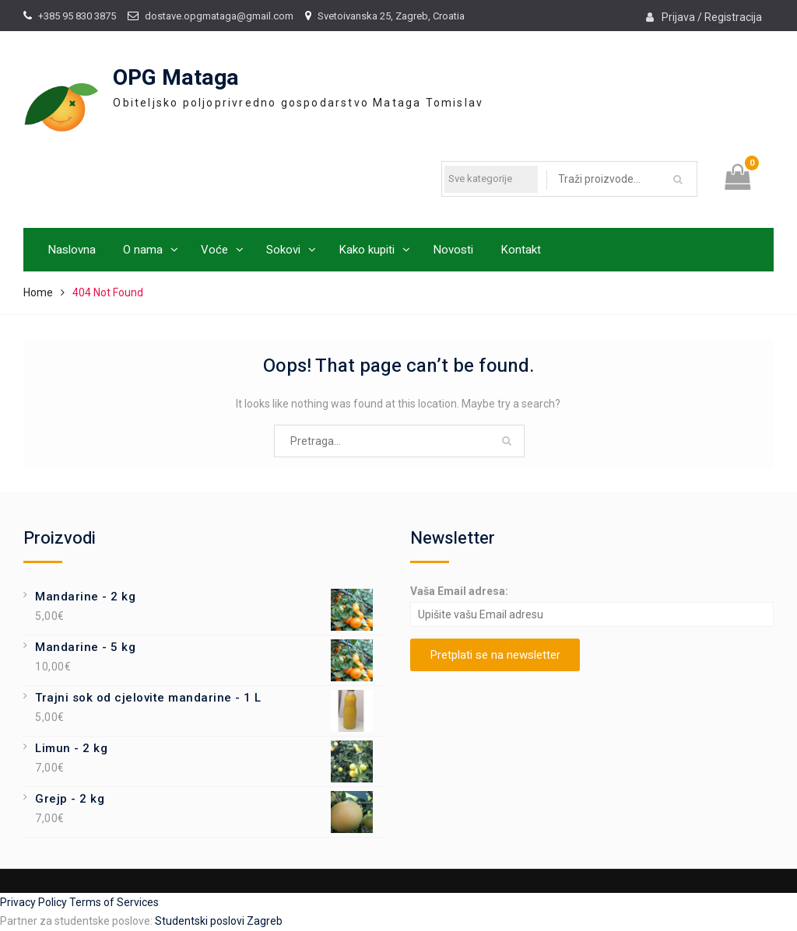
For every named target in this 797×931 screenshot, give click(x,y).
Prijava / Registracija (712, 17)
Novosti (453, 249)
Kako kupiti (367, 249)
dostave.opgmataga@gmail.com (219, 16)
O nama (143, 249)
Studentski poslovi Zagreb (219, 921)
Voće (214, 249)
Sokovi (283, 249)
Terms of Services (114, 902)
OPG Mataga (176, 78)
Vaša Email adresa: (459, 591)
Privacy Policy (34, 902)
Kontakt (520, 249)
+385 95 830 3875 (77, 16)
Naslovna (71, 249)
